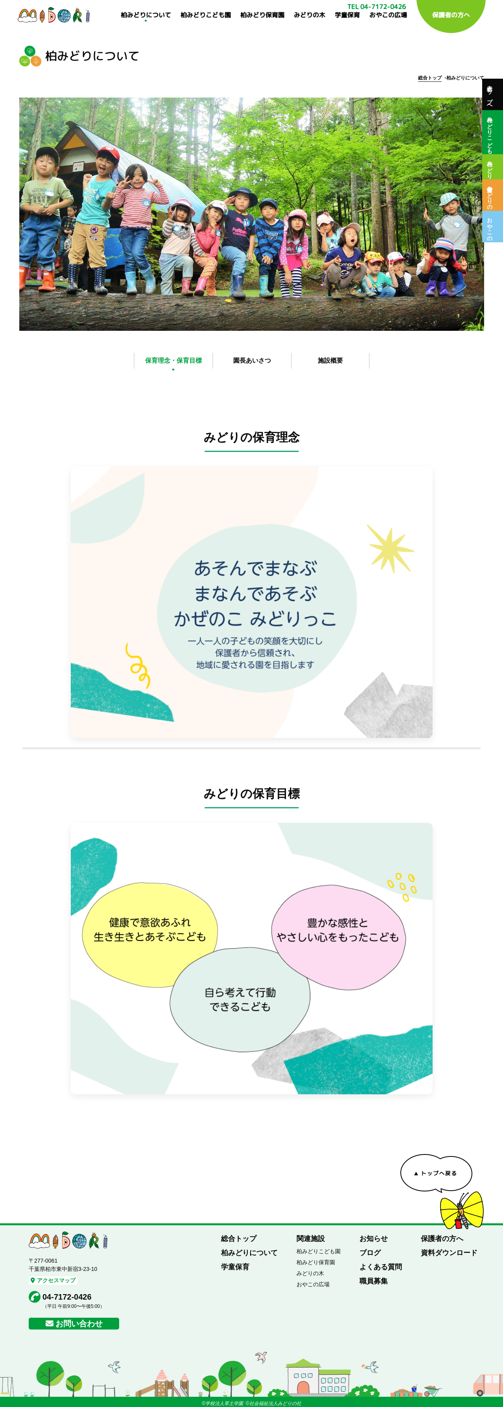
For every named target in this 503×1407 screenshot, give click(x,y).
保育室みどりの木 (489, 195)
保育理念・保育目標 (173, 360)
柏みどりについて (146, 15)
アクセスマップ (53, 1280)
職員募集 (373, 1281)
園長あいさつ (252, 360)
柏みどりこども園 (206, 15)
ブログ (370, 1253)
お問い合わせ (79, 1323)
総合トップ (430, 78)
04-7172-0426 (67, 1297)
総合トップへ (489, 94)
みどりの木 (309, 15)
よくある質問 (380, 1267)
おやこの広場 (388, 15)
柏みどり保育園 (262, 15)
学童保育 (347, 15)
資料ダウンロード (449, 1253)
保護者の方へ (451, 15)
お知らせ (373, 1239)
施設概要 (330, 360)
